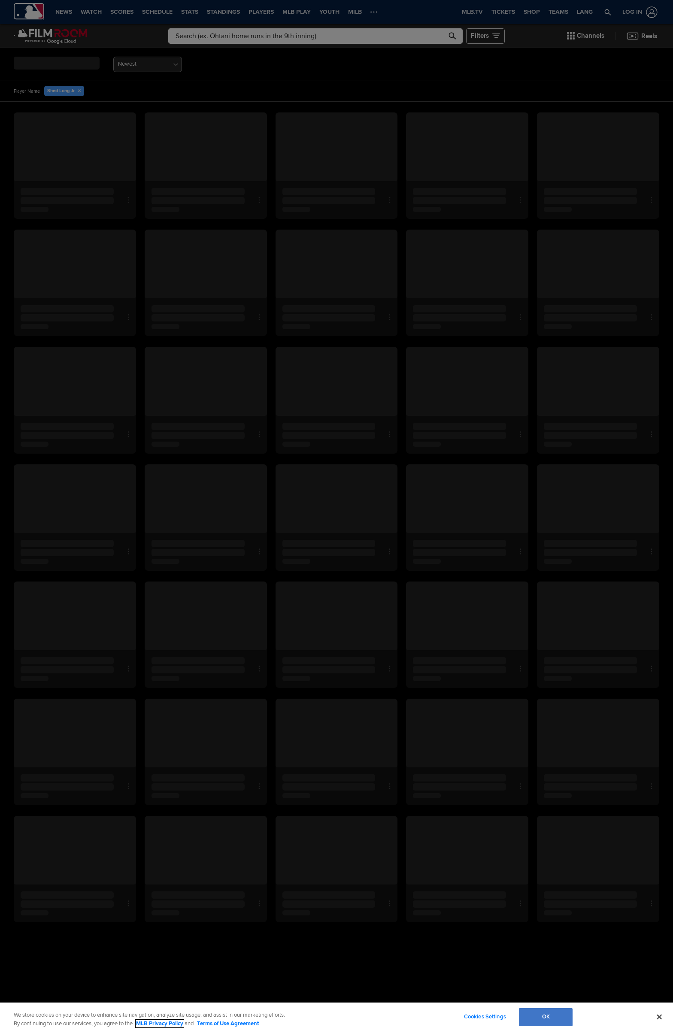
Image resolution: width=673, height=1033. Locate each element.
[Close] (659, 1016)
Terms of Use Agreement (228, 1023)
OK (546, 1016)
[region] (336, 1018)
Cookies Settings (485, 1016)
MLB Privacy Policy (159, 1023)
